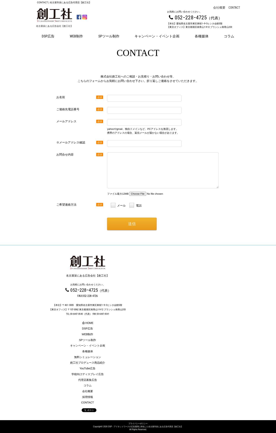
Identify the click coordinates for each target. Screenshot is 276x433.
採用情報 (87, 396)
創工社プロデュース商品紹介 (87, 362)
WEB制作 (76, 36)
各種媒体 (202, 36)
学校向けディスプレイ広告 (87, 374)
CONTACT (234, 7)
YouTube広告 (87, 368)
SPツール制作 (108, 36)
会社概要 (219, 7)
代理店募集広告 (87, 379)
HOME (88, 322)
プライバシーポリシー (138, 423)
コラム (229, 36)
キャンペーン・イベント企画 (157, 36)
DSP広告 (48, 36)
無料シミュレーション (87, 357)
